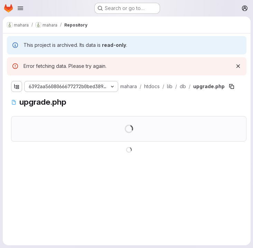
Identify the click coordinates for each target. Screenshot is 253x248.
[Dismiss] (238, 66)
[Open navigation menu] (20, 8)
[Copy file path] (231, 86)
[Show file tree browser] (16, 86)
